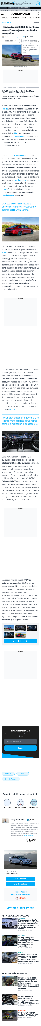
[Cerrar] (38, 45)
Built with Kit (20, 753)
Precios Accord (21, 892)
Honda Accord (19, 136)
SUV (15, 133)
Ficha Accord (20, 879)
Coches (23, 18)
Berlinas (8, 774)
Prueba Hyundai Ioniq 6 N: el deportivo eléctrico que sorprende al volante (20, 97)
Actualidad (5, 18)
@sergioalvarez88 (19, 37)
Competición (15, 18)
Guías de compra (34, 18)
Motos (20, 995)
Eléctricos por (18, 8)
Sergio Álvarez (9, 37)
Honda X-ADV (14, 10)
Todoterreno (4, 10)
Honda (5, 109)
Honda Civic (14, 409)
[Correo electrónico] (20, 741)
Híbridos (20, 952)
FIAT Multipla (24, 10)
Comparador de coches (20, 894)
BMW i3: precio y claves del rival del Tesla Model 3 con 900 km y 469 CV (18, 92)
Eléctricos (21, 918)
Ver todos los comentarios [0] (20, 908)
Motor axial (34, 10)
